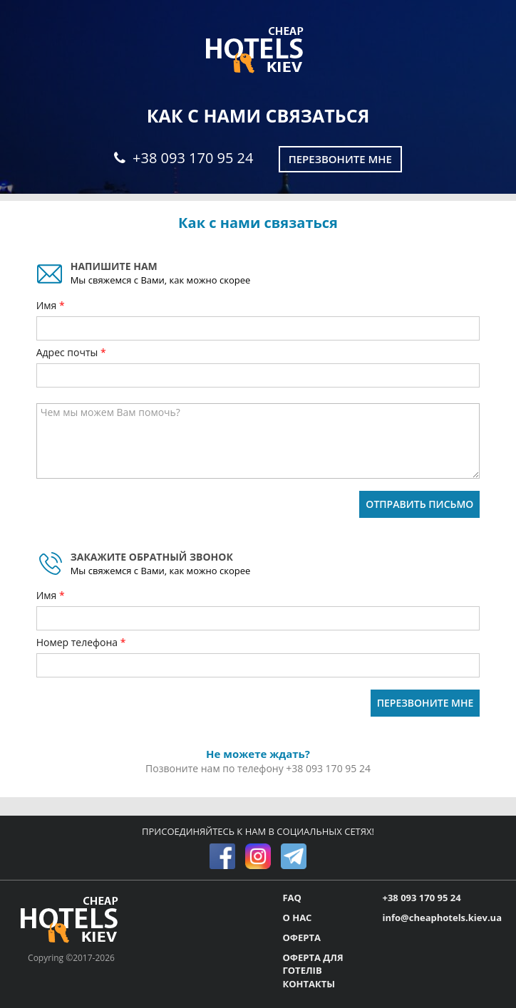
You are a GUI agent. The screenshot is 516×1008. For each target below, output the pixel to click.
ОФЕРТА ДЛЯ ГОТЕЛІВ (312, 964)
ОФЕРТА (301, 937)
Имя (47, 305)
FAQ (291, 897)
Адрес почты (68, 352)
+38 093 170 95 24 (183, 157)
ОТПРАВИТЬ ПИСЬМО (419, 504)
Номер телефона (78, 642)
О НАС (296, 917)
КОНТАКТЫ (308, 983)
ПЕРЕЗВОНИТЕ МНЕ (425, 703)
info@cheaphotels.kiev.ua (442, 917)
